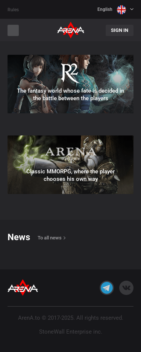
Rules (13, 10)
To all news (50, 237)
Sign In (119, 30)
